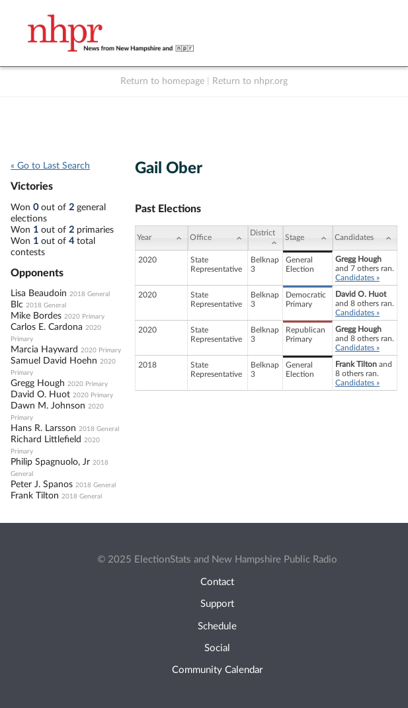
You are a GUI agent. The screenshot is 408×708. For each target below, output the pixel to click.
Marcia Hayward (44, 349)
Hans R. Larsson (43, 428)
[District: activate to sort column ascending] (265, 238)
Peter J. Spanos (42, 484)
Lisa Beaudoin (39, 293)
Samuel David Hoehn (54, 361)
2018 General (89, 294)
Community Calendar (217, 670)
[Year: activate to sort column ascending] (161, 238)
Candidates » (357, 278)
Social (217, 648)
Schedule (217, 626)
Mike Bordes (36, 316)
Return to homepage (162, 81)
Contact (217, 582)
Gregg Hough (38, 383)
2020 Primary (84, 316)
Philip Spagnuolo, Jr (50, 462)
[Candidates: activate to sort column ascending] (365, 238)
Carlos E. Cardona (47, 327)
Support (217, 604)
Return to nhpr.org (250, 81)
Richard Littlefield (46, 439)
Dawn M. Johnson (48, 406)
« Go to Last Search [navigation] (50, 166)
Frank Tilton (35, 495)
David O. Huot (40, 394)
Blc (17, 304)
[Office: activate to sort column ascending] (218, 238)
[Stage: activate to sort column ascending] (308, 238)
